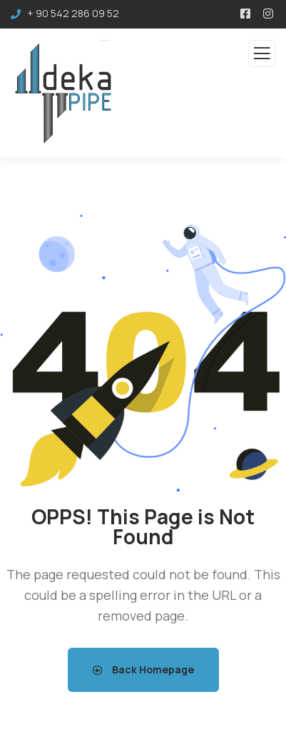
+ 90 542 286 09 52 (73, 13)
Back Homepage (143, 669)
